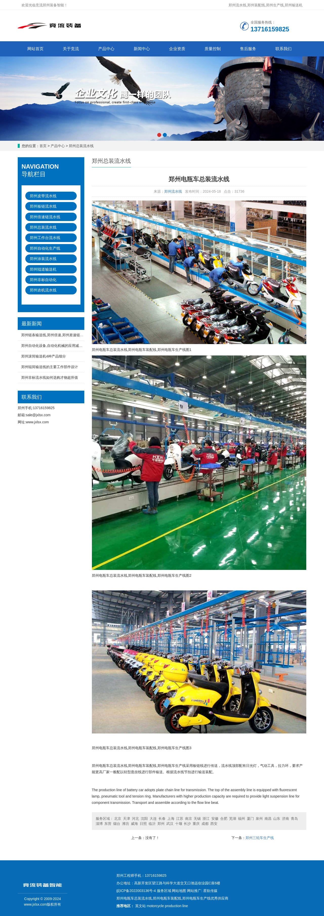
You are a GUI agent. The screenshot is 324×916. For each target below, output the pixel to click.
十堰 (178, 824)
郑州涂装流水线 (43, 258)
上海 (170, 819)
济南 (285, 819)
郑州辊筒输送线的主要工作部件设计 (49, 367)
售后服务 (248, 49)
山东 (276, 819)
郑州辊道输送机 (43, 269)
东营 (107, 824)
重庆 (196, 824)
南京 (188, 819)
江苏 (179, 819)
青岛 (294, 819)
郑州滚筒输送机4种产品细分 (43, 356)
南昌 (268, 819)
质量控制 (213, 49)
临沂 (152, 824)
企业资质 (177, 49)
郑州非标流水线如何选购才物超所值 (49, 377)
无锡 (197, 819)
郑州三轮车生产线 (260, 838)
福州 (241, 819)
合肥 (223, 819)
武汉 (169, 824)
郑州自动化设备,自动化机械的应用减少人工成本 (59, 346)
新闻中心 (142, 49)
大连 (153, 819)
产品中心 (106, 49)
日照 (143, 824)
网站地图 (179, 891)
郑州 (161, 824)
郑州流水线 (173, 191)
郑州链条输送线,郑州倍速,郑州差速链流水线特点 (59, 335)
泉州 (259, 819)
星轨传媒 (210, 891)
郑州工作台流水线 (45, 237)
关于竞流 (71, 49)
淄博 (99, 824)
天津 (126, 819)
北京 (117, 819)
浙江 (206, 819)
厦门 (250, 819)
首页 (43, 146)
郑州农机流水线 (43, 290)
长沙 (187, 824)
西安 (213, 824)
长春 (162, 819)
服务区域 (164, 891)
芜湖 (232, 819)
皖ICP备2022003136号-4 (136, 891)
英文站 (140, 906)
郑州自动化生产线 (45, 248)
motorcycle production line (167, 906)
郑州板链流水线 (43, 206)
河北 (135, 819)
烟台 (116, 824)
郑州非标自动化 (43, 279)
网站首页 (35, 49)
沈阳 (144, 819)
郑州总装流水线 (81, 146)
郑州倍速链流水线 (45, 217)
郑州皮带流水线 (43, 196)
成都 (205, 824)
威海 (134, 824)
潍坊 (125, 824)
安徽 (214, 819)
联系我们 (283, 49)
